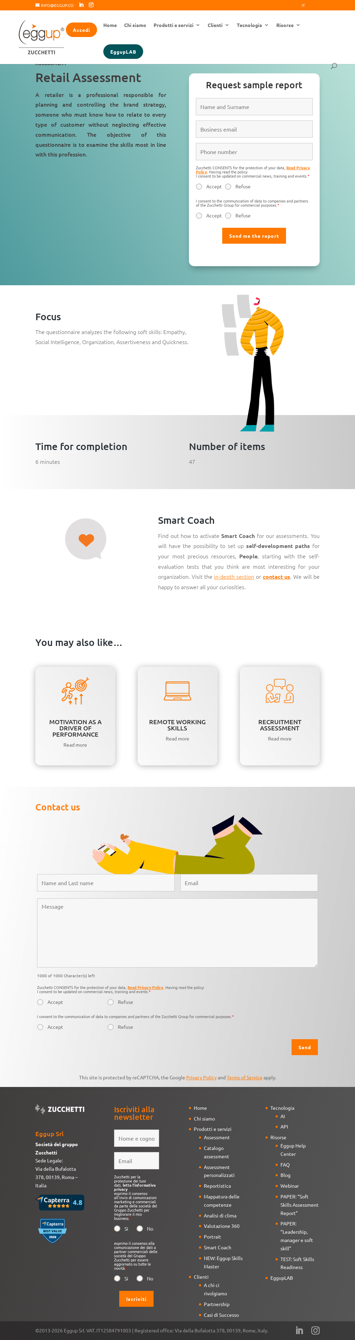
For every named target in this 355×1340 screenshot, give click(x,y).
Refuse (243, 186)
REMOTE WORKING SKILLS (177, 725)
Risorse (285, 25)
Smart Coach (217, 1247)
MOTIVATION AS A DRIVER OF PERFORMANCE (75, 728)
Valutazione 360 (222, 1226)
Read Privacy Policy (145, 987)
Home (110, 25)
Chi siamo (135, 25)
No (150, 1228)
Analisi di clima (220, 1215)
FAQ (285, 1164)
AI (282, 1116)
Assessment (217, 1137)
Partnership (217, 1304)
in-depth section (234, 576)
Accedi (81, 30)
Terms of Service (244, 1077)
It (303, 5)
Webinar (289, 1185)
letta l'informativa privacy (135, 1187)
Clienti (215, 25)
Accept (214, 186)
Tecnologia (249, 25)
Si (126, 1228)
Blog (285, 1175)
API (284, 1126)
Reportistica (217, 1185)
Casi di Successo (221, 1315)
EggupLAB (123, 51)
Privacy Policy (201, 1077)
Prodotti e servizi (173, 25)
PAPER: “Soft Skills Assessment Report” (299, 1204)
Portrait (212, 1236)
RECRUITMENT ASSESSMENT (279, 725)
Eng (315, 5)
